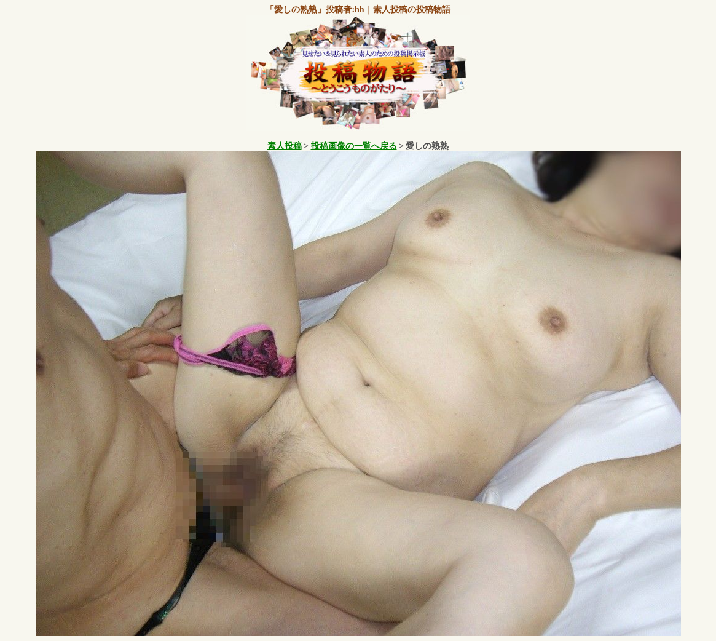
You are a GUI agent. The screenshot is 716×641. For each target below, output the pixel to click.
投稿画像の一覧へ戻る (354, 146)
